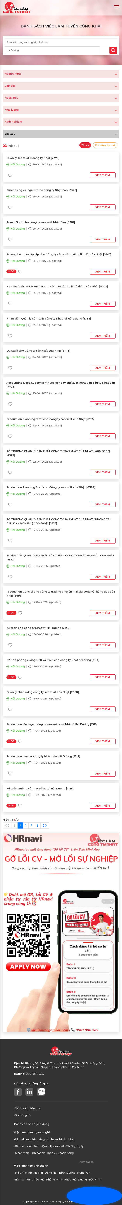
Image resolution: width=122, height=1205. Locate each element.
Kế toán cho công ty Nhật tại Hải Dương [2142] (38, 628)
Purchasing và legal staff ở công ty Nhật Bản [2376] (41, 190)
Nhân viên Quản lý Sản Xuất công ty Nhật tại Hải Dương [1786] (48, 318)
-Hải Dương (79, 1179)
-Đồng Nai (50, 1172)
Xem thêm (102, 175)
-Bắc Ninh (94, 1179)
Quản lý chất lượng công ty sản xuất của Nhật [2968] (42, 692)
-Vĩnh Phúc (63, 1179)
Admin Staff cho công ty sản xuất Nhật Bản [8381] (40, 222)
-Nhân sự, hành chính (60, 1139)
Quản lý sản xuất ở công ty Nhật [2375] (32, 158)
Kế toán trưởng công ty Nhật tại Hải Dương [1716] (39, 788)
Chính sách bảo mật (27, 1108)
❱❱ (45, 825)
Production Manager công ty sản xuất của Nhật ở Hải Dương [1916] (51, 724)
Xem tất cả (87, 1162)
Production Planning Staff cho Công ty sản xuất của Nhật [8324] (50, 487)
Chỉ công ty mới (105, 145)
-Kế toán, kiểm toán (27, 1146)
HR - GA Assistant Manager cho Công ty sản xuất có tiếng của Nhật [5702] (57, 286)
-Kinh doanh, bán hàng (29, 1139)
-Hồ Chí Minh (23, 1172)
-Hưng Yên (83, 1172)
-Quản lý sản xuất (52, 1146)
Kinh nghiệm (61, 121)
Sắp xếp (61, 133)
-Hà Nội (38, 1172)
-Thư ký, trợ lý (74, 1146)
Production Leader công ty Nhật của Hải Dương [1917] (43, 756)
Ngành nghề (61, 73)
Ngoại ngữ (61, 97)
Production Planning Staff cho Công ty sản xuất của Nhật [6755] (50, 419)
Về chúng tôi (22, 1115)
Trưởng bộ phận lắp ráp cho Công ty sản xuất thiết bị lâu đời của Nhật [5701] (58, 254)
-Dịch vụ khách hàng (60, 1153)
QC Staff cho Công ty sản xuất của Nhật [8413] (38, 350)
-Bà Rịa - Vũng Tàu (26, 1179)
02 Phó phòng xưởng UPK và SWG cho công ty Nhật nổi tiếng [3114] (52, 660)
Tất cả (85, 145)
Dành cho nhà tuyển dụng (31, 1124)
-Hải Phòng (47, 1179)
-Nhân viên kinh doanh (29, 1153)
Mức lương (61, 109)
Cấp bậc (61, 85)
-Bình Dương (66, 1172)
